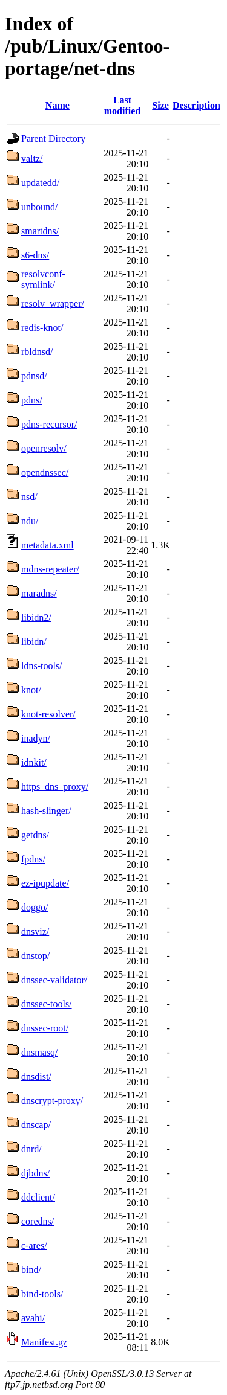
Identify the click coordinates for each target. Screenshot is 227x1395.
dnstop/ (35, 956)
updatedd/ (40, 183)
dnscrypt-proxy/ (52, 1100)
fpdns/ (33, 859)
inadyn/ (35, 738)
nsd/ (29, 497)
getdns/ (35, 835)
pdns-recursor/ (49, 424)
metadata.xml (47, 545)
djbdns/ (35, 1173)
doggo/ (34, 907)
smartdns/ (40, 231)
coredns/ (37, 1221)
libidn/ (34, 642)
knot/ (31, 690)
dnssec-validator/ (54, 980)
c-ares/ (34, 1245)
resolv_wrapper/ (52, 303)
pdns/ (31, 400)
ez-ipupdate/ (45, 883)
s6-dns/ (35, 255)
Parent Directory (53, 138)
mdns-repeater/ (50, 569)
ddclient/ (38, 1197)
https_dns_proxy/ (54, 786)
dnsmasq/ (39, 1052)
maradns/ (39, 593)
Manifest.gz (44, 1342)
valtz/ (32, 158)
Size (160, 105)
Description (196, 105)
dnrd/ (31, 1149)
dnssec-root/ (44, 1028)
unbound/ (39, 207)
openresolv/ (44, 448)
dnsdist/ (36, 1076)
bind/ (31, 1270)
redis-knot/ (42, 327)
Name (57, 105)
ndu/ (29, 521)
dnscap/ (36, 1125)
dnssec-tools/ (46, 1004)
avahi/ (33, 1318)
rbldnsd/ (37, 352)
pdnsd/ (34, 376)
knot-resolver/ (48, 714)
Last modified (122, 105)
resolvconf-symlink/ (43, 279)
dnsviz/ (35, 931)
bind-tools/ (42, 1294)
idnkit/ (34, 762)
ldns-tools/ (41, 666)
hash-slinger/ (46, 811)
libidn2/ (36, 617)
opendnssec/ (44, 472)
